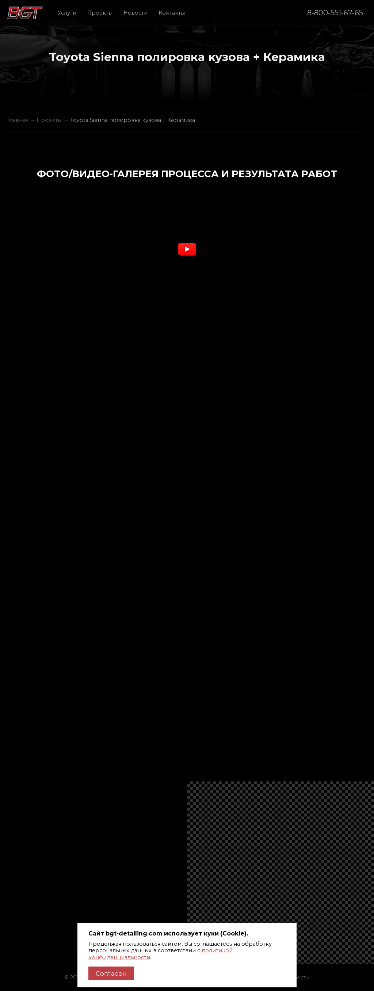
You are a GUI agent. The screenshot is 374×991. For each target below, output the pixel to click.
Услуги (67, 12)
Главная (17, 120)
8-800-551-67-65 (335, 12)
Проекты (99, 12)
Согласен (111, 973)
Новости (135, 12)
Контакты (172, 12)
